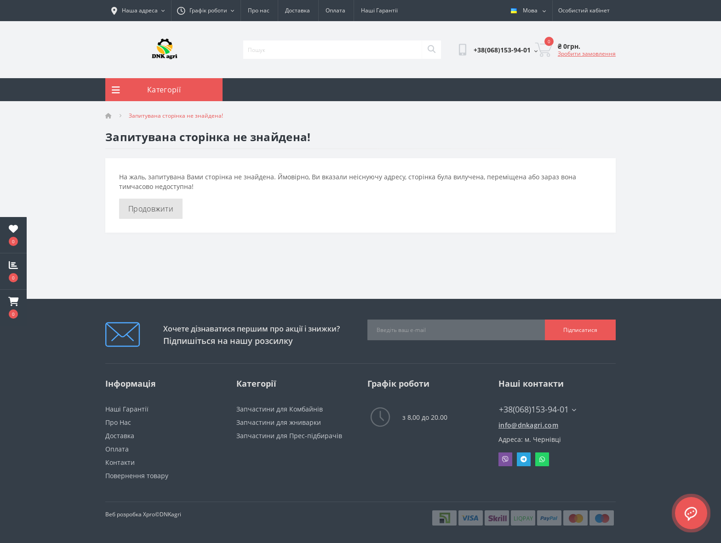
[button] (13, 308)
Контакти (120, 462)
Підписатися (580, 330)
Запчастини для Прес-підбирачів (289, 435)
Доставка (297, 10)
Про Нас (118, 422)
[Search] (431, 49)
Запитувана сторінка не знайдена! (176, 116)
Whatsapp (542, 459)
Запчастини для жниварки (278, 422)
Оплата (335, 10)
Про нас (258, 10)
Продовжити (150, 209)
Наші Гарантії (379, 10)
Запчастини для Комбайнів (279, 409)
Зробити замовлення (587, 53)
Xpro (149, 514)
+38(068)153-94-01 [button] (537, 409)
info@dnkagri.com (528, 425)
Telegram (524, 459)
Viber (505, 459)
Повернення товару (136, 475)
